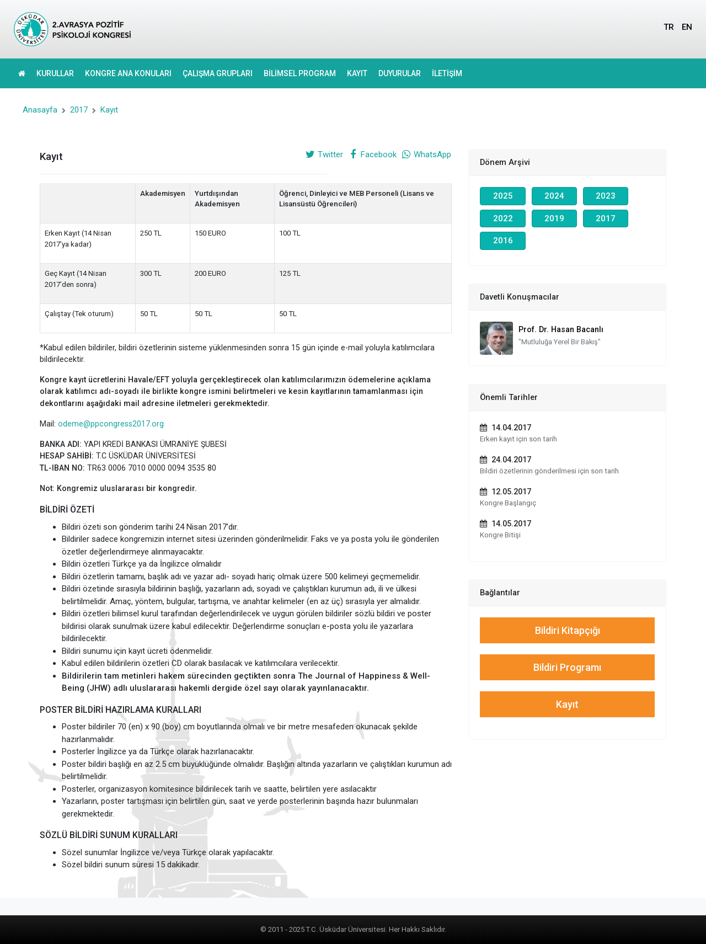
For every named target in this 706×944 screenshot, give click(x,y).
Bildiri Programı (567, 667)
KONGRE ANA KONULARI (128, 73)
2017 (79, 110)
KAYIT (357, 73)
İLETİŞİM (447, 73)
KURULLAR (55, 73)
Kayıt (109, 110)
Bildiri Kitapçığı (567, 630)
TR (669, 27)
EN (687, 27)
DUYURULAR (399, 73)
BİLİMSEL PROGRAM (300, 73)
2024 (554, 196)
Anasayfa (40, 110)
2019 (554, 218)
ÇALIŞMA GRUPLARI (218, 73)
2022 (503, 218)
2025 (503, 196)
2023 (606, 196)
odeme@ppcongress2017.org (111, 423)
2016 (503, 241)
